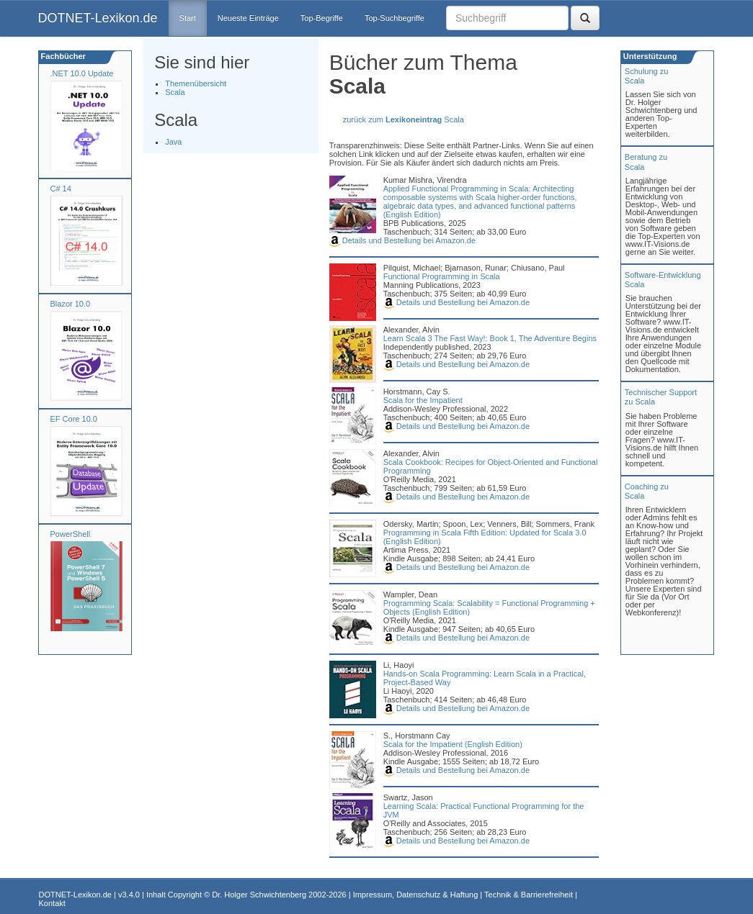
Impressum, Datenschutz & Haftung (415, 894)
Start (187, 18)
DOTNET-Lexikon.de (98, 18)
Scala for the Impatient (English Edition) (452, 744)
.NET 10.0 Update (82, 73)
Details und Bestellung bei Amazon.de (402, 240)
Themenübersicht (195, 83)
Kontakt (52, 903)
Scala (175, 92)
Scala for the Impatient (423, 400)
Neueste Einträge (248, 18)
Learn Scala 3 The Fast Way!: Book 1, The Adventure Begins (490, 338)
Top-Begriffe (321, 18)
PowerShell (70, 534)
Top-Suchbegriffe (394, 18)
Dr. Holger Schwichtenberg (259, 894)
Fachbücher (62, 56)
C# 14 (60, 188)
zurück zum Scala (403, 119)
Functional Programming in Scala (441, 276)
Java (173, 141)
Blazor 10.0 (70, 303)
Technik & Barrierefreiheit (528, 894)
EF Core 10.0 (73, 419)
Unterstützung (649, 56)
